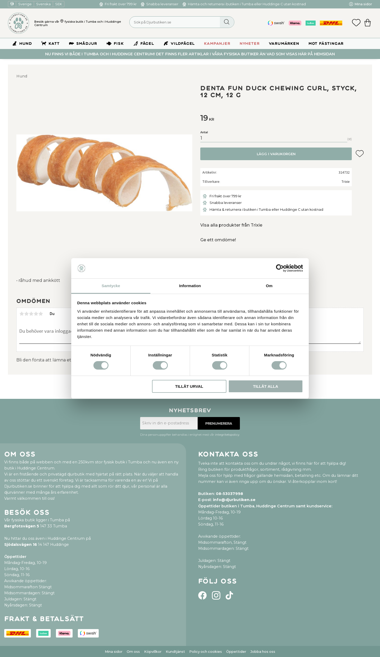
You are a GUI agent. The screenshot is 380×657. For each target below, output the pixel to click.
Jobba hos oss (262, 652)
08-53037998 (229, 493)
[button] (356, 23)
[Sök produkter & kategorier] (181, 22)
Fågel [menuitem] (147, 43)
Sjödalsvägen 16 (20, 544)
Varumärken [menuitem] (284, 43)
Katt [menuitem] (54, 43)
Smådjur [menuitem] (86, 43)
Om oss (133, 652)
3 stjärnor (31, 313)
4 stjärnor (36, 313)
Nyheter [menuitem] (250, 43)
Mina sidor (113, 652)
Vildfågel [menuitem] (183, 43)
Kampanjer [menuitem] (217, 43)
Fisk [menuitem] (119, 43)
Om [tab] (269, 285)
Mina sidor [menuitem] (363, 4)
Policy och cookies (205, 652)
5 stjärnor (40, 313)
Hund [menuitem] (25, 43)
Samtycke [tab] (111, 285)
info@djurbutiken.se (234, 499)
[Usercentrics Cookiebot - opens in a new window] (280, 268)
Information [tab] (190, 285)
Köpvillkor (153, 652)
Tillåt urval (189, 386)
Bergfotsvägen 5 (21, 526)
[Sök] (227, 22)
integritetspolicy (227, 435)
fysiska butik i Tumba (80, 21)
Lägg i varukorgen (276, 154)
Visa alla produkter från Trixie (231, 225)
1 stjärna (21, 313)
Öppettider (236, 652)
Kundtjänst (175, 652)
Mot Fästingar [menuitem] (326, 43)
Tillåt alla (265, 386)
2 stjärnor (26, 313)
